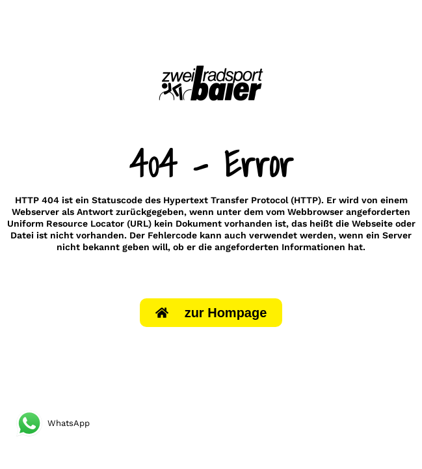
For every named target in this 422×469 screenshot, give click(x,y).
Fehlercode (172, 235)
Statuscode (117, 200)
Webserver (35, 211)
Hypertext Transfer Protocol (225, 200)
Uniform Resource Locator (65, 223)
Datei (22, 235)
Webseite (372, 223)
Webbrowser (315, 211)
